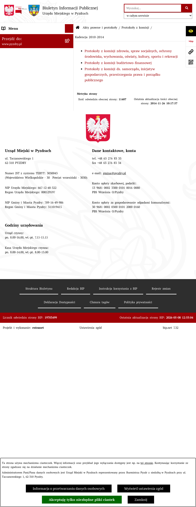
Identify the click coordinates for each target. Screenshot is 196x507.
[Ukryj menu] (69, 28)
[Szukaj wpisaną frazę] (187, 8)
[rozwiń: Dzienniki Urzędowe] (70, 350)
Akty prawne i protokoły (100, 27)
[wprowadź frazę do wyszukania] (153, 8)
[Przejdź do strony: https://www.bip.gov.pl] (191, 41)
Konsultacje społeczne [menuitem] (19, 384)
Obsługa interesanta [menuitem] (17, 290)
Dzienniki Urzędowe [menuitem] (17, 350)
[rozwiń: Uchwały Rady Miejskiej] (70, 68)
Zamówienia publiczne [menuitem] (19, 307)
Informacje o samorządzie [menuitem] (22, 37)
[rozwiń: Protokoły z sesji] (70, 101)
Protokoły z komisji (135, 27)
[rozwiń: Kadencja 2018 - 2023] (70, 146)
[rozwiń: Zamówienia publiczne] (70, 307)
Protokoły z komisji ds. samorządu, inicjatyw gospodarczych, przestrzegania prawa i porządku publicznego (122, 74)
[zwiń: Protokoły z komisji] (70, 123)
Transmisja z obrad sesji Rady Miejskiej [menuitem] (32, 281)
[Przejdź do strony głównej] (51, 10)
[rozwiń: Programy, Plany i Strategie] (70, 254)
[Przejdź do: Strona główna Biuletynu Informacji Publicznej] (78, 28)
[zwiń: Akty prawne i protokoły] (70, 46)
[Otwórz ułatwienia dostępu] (191, 31)
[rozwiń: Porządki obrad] (70, 90)
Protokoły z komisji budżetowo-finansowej (118, 63)
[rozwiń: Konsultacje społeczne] (70, 385)
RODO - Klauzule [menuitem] (15, 298)
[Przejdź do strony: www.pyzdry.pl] (191, 52)
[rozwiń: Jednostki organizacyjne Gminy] (70, 324)
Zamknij (141, 499)
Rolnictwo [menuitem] (9, 376)
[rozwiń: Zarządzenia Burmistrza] (70, 79)
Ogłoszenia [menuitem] (10, 333)
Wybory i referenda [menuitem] (17, 359)
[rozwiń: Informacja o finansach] (70, 316)
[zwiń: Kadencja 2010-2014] (70, 168)
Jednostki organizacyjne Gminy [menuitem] (26, 324)
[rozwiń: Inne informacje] (70, 393)
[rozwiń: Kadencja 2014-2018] (70, 157)
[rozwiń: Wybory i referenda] (70, 359)
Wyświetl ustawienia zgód (143, 488)
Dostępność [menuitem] (11, 367)
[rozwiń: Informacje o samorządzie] (70, 37)
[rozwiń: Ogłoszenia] (70, 333)
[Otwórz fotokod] (191, 62)
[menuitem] (37, 56)
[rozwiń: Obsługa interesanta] (70, 290)
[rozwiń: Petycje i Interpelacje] (70, 341)
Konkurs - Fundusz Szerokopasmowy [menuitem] (30, 402)
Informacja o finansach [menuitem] (20, 315)
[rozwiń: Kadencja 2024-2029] (70, 134)
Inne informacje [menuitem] (14, 393)
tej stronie (146, 463)
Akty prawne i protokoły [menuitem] (21, 46)
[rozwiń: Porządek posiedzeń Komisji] (70, 112)
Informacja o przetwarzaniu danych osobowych (69, 488)
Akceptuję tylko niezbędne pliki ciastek (82, 499)
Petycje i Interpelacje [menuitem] (18, 341)
